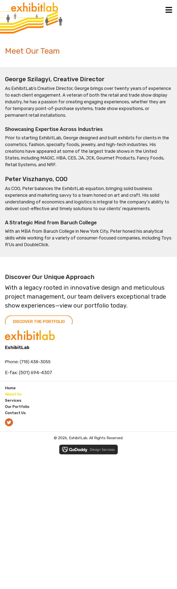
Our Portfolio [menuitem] (17, 406)
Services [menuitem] (13, 400)
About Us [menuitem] (13, 394)
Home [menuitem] (10, 388)
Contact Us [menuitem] (15, 413)
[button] (9, 422)
